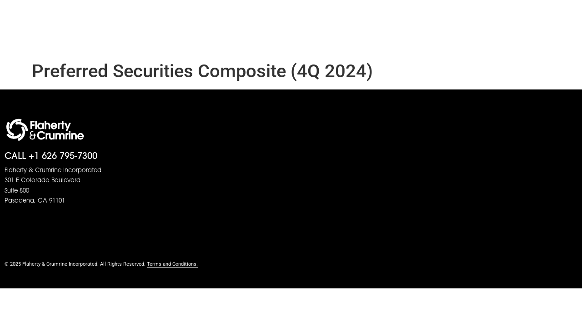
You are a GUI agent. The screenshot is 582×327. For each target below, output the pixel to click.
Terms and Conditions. (172, 264)
